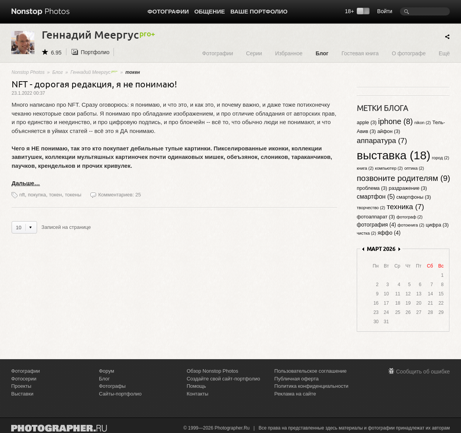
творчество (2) (371, 207)
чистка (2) (366, 233)
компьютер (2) (389, 168)
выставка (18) (393, 155)
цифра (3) (437, 225)
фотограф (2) (410, 217)
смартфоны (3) (414, 197)
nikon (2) (422, 122)
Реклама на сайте (295, 394)
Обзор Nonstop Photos (212, 371)
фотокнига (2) (411, 225)
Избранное (289, 53)
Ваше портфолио (259, 11)
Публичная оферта (297, 379)
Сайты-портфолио (120, 394)
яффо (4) (389, 233)
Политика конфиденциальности (312, 386)
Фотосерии (23, 379)
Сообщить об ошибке (423, 371)
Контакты (197, 394)
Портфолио (95, 52)
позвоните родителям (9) (403, 178)
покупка (37, 195)
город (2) (440, 157)
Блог (321, 53)
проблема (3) (372, 188)
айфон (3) (388, 131)
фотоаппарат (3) (376, 217)
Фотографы (112, 386)
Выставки (22, 394)
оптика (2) (414, 168)
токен (55, 195)
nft (22, 195)
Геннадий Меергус (94, 72)
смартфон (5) (376, 196)
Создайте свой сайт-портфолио (223, 379)
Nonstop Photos (28, 72)
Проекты (21, 386)
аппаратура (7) (382, 140)
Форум (106, 371)
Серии (254, 53)
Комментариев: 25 (119, 195)
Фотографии (168, 11)
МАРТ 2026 (381, 248)
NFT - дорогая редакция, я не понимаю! (94, 83)
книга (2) (365, 168)
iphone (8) (395, 121)
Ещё (444, 53)
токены (73, 195)
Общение (209, 11)
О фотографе (409, 53)
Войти (384, 11)
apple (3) (366, 122)
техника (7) (405, 207)
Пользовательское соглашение (311, 371)
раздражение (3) (408, 188)
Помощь (196, 386)
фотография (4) (376, 225)
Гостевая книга (359, 53)
